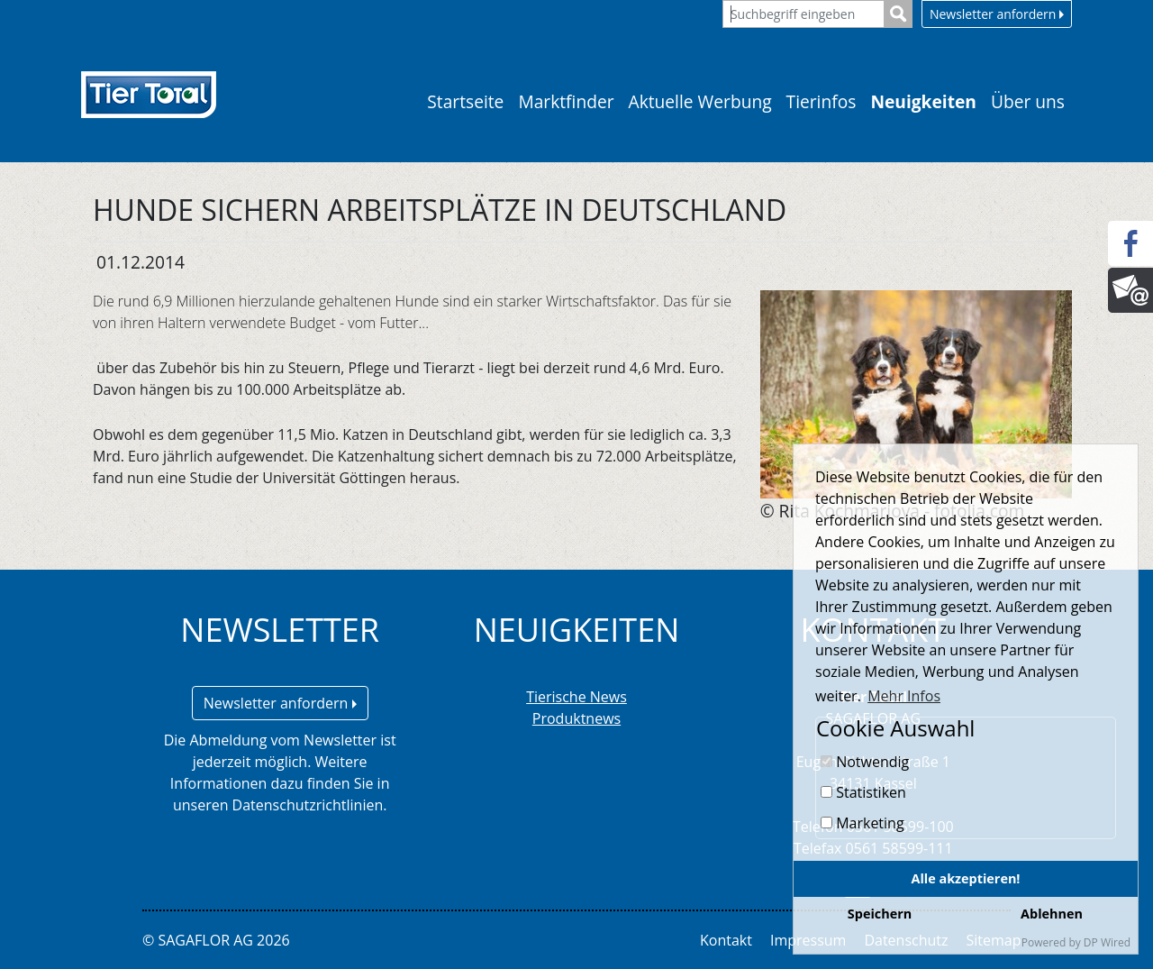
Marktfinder (565, 101)
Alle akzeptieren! (966, 878)
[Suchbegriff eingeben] (803, 14)
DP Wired (1107, 942)
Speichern (880, 913)
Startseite (465, 101)
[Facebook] (1130, 243)
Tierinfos (821, 101)
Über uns (1028, 101)
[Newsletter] (1130, 290)
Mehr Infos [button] (903, 696)
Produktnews (576, 718)
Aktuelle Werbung (700, 101)
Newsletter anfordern (997, 14)
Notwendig (865, 762)
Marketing (862, 823)
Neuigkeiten (923, 101)
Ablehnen (1052, 913)
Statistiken (863, 792)
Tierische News (576, 697)
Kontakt (726, 940)
